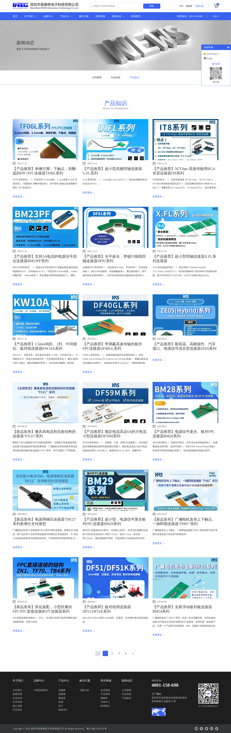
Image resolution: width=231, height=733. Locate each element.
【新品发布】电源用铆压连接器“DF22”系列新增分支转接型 (44, 521)
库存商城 (106, 680)
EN (215, 16)
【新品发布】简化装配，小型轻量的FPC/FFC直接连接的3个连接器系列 (42, 609)
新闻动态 (118, 16)
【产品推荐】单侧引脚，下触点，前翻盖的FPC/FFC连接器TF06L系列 (44, 171)
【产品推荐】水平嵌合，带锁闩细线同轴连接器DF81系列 (114, 258)
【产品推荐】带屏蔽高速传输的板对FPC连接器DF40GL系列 (112, 346)
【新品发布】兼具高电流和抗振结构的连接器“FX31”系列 (44, 434)
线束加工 (63, 710)
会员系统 (105, 690)
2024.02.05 (162, 602)
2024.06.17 (92, 602)
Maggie (209, 58)
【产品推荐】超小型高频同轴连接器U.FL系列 (112, 171)
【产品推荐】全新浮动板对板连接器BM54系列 (182, 609)
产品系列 (17, 710)
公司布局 (17, 702)
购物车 (104, 698)
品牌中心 (48, 16)
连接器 (62, 694)
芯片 (60, 706)
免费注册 (199, 6)
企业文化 (17, 698)
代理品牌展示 (41, 690)
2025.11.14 (22, 163)
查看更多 (18, 196)
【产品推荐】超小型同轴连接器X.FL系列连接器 (184, 258)
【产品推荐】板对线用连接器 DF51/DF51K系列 (107, 609)
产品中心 (66, 16)
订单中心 (105, 702)
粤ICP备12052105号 (96, 728)
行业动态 (115, 77)
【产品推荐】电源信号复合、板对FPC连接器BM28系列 (184, 434)
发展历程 (17, 694)
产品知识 (134, 77)
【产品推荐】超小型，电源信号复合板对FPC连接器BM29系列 (114, 521)
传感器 (62, 690)
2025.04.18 (92, 514)
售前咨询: (157, 680)
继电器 (62, 698)
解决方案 (84, 16)
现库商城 (100, 16)
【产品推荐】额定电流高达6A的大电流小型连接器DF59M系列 (115, 434)
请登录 (189, 6)
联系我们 (136, 16)
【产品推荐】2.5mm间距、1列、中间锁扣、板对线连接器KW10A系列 (45, 346)
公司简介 (17, 690)
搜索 (152, 6)
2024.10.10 (22, 602)
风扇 (60, 702)
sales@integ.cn (212, 54)
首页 (15, 16)
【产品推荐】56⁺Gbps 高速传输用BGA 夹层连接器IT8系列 (184, 171)
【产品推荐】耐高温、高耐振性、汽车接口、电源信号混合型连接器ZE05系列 (185, 346)
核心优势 (17, 706)
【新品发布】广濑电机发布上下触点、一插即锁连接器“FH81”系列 (184, 521)
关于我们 (30, 16)
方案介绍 (84, 690)
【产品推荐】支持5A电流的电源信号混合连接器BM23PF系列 (45, 258)
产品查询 (105, 694)
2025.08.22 (92, 339)
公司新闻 (96, 77)
